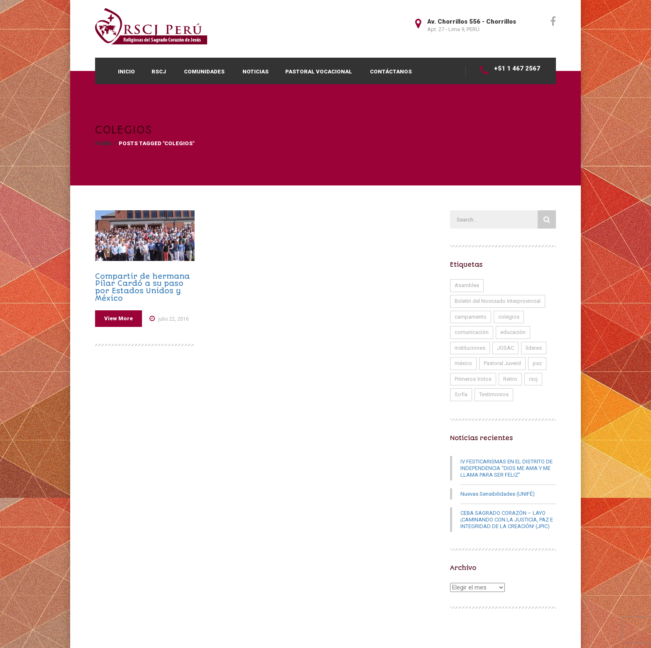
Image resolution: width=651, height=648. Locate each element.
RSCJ (159, 71)
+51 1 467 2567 (517, 68)
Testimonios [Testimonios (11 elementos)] (494, 394)
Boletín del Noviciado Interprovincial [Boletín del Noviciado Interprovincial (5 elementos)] (498, 301)
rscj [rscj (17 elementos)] (533, 379)
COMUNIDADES (204, 71)
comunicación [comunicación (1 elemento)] (472, 332)
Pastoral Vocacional (318, 71)
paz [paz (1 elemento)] (537, 363)
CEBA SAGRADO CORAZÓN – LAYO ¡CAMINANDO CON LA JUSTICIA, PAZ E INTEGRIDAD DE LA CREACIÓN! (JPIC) (506, 519)
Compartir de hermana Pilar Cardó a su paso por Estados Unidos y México (142, 287)
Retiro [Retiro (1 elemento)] (510, 379)
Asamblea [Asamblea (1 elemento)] (467, 285)
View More (118, 318)
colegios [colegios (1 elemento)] (508, 317)
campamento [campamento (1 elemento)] (471, 317)
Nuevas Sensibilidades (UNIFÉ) (497, 494)
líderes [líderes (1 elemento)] (534, 348)
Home (103, 143)
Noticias (255, 71)
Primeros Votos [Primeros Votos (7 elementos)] (473, 379)
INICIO (126, 71)
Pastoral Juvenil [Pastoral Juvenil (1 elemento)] (502, 363)
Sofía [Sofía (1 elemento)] (461, 394)
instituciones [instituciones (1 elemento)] (470, 348)
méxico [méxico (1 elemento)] (463, 363)
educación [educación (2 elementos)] (513, 332)
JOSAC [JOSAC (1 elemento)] (505, 348)
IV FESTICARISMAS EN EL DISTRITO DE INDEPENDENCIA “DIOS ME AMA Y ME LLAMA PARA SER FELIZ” (506, 468)
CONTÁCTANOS (391, 71)
